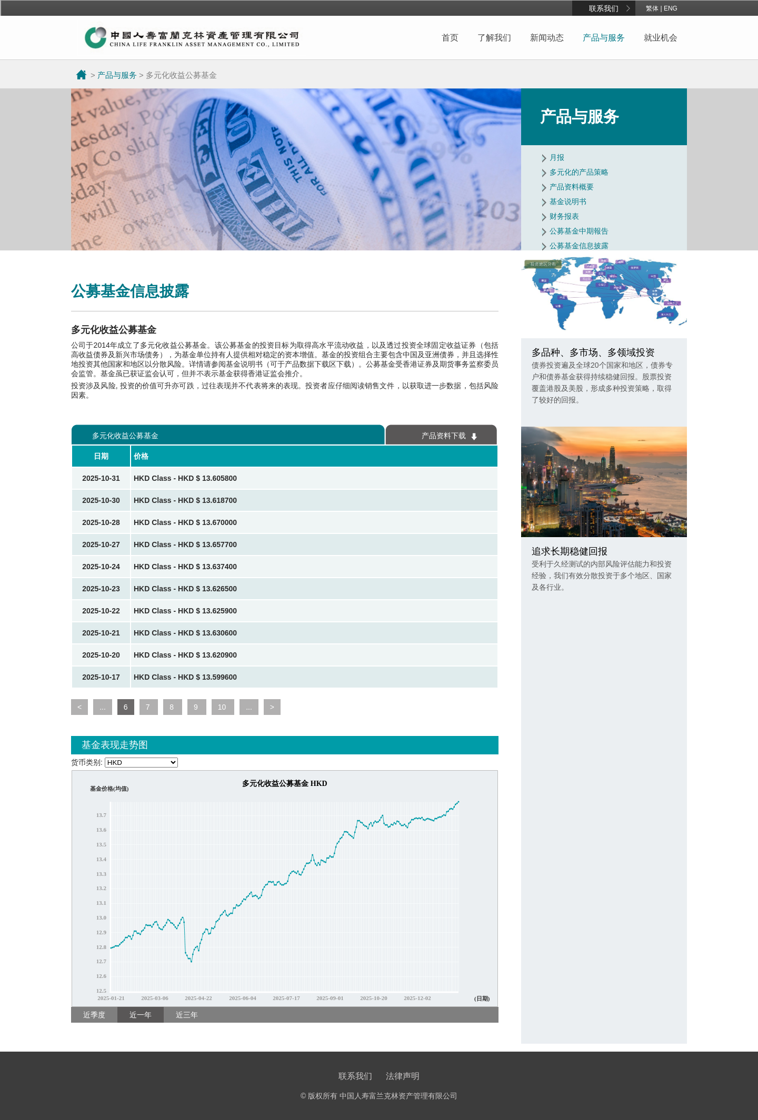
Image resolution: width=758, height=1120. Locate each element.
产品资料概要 (572, 187)
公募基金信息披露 (579, 245)
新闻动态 (547, 37)
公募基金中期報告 (579, 231)
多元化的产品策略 (579, 172)
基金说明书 (568, 201)
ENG (670, 8)
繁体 (652, 8)
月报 (557, 157)
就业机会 (660, 37)
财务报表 (564, 216)
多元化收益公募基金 (125, 435)
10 (223, 707)
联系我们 (604, 8)
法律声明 (403, 1076)
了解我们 (494, 37)
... (102, 707)
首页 (450, 37)
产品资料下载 (444, 435)
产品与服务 (604, 37)
